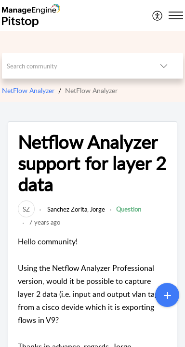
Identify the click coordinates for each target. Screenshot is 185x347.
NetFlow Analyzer (28, 90)
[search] (73, 66)
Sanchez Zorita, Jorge (75, 209)
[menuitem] (158, 15)
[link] (26, 209)
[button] (158, 15)
